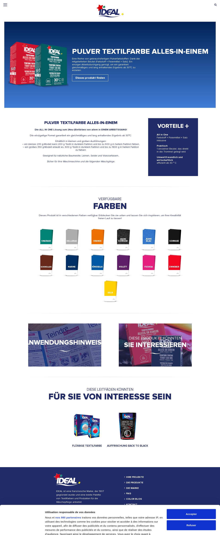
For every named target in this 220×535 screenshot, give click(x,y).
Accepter (191, 486)
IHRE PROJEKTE (135, 477)
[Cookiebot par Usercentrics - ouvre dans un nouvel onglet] (22, 528)
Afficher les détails (56, 528)
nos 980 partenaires (68, 490)
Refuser (191, 498)
